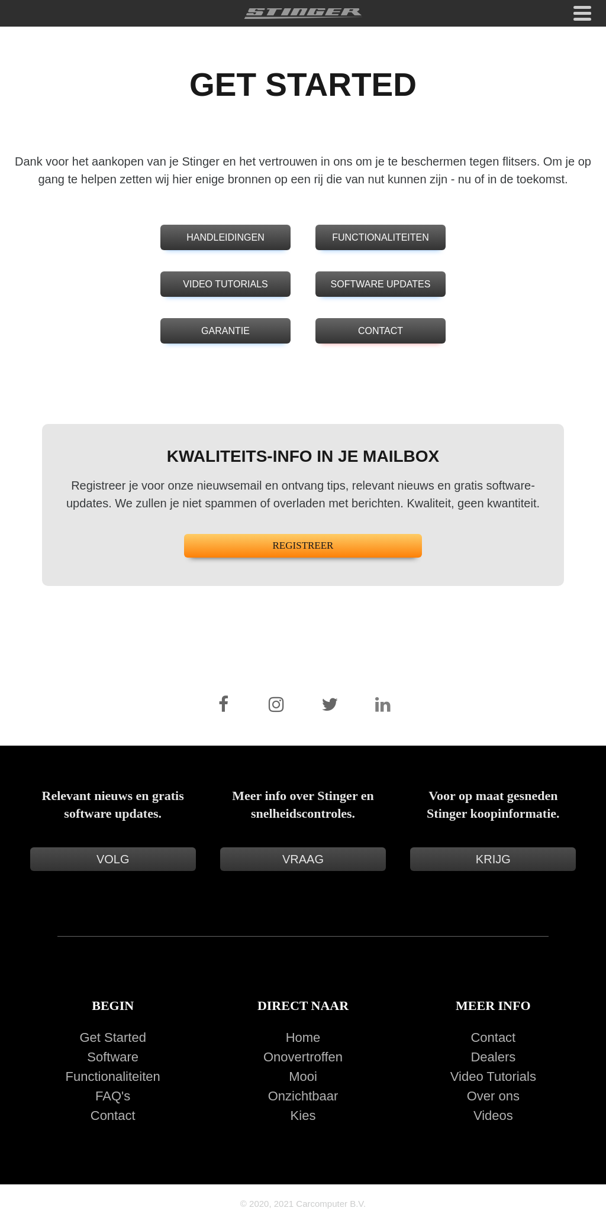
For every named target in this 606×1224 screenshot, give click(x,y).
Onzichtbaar (303, 1096)
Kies (303, 1115)
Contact (113, 1115)
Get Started (112, 1037)
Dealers (492, 1057)
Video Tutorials (493, 1076)
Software (112, 1057)
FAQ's (112, 1096)
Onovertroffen (303, 1057)
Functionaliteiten (113, 1076)
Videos (493, 1115)
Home (303, 1037)
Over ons (493, 1096)
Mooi (303, 1076)
